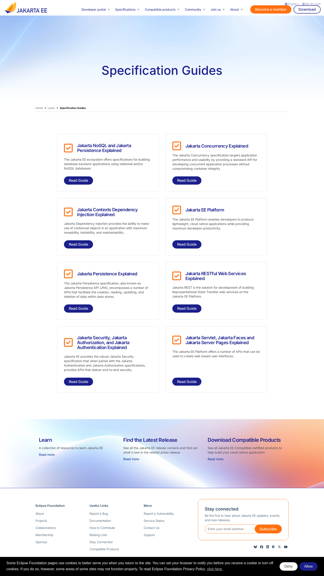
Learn (51, 92)
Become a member (270, 17)
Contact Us (151, 512)
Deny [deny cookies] (288, 566)
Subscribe (268, 513)
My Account (311, 4)
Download (307, 17)
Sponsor (41, 526)
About (40, 498)
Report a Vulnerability (159, 498)
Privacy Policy (157, 549)
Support (149, 519)
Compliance (201, 549)
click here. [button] (215, 569)
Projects (41, 505)
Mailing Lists (98, 519)
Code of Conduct (225, 549)
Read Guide (78, 165)
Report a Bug (98, 498)
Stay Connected (100, 526)
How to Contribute (102, 512)
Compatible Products (104, 533)
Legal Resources (252, 549)
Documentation (100, 505)
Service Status (154, 505)
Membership (44, 519)
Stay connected (221, 493)
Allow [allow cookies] (308, 566)
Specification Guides (73, 92)
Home (39, 92)
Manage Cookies (279, 549)
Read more (47, 439)
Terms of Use (180, 549)
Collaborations (46, 512)
